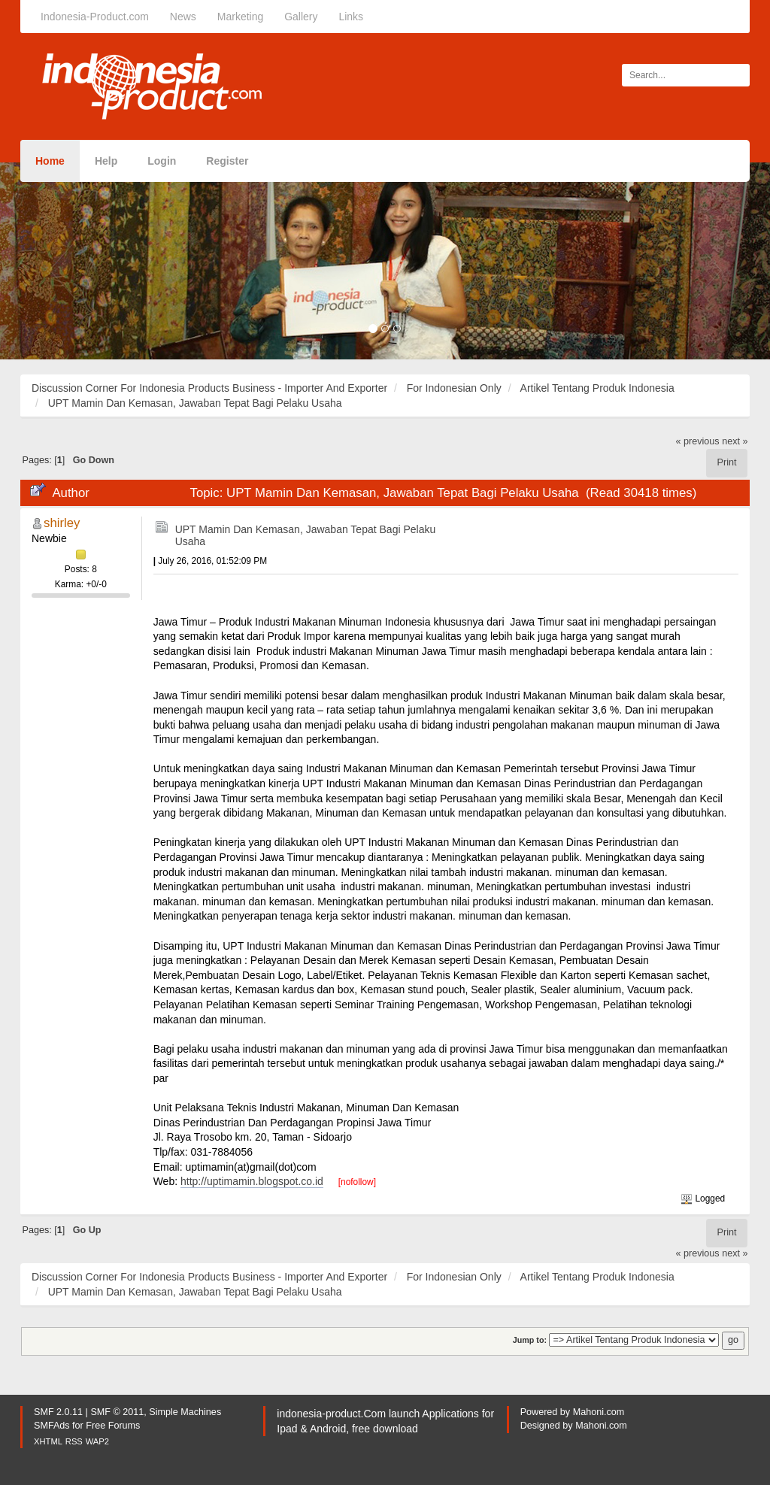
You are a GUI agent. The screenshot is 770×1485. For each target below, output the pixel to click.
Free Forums (113, 1425)
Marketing (240, 17)
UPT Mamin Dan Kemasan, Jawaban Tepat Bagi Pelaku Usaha (305, 535)
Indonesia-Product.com (95, 17)
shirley (62, 523)
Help (106, 161)
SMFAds (52, 1425)
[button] (58, 260)
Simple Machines (185, 1412)
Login (161, 161)
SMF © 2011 (117, 1412)
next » (734, 441)
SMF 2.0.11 (58, 1412)
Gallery (300, 17)
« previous (698, 441)
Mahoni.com (599, 1412)
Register (227, 161)
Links (350, 17)
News (183, 17)
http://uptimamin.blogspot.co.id (251, 1181)
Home (50, 161)
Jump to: (530, 1339)
